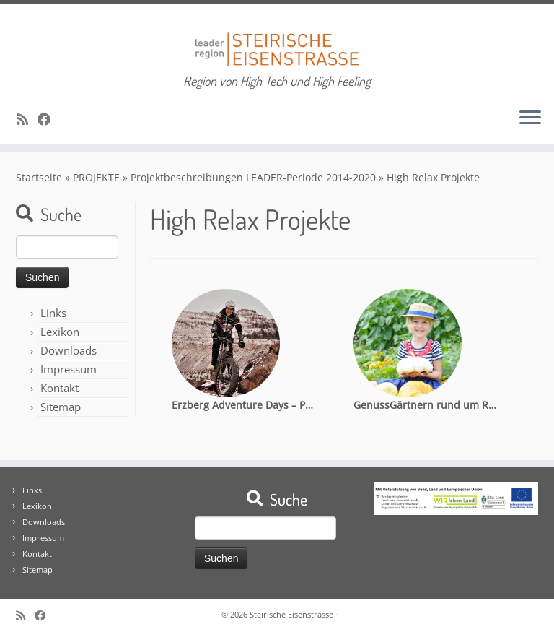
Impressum (68, 369)
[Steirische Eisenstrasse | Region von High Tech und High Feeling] (277, 38)
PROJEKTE (96, 177)
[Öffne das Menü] (530, 118)
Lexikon (59, 331)
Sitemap (60, 406)
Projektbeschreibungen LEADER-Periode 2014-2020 (253, 177)
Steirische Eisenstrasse (291, 614)
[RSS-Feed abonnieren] (27, 119)
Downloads (68, 350)
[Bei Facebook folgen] (49, 119)
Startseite (39, 177)
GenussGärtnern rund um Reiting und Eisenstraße (425, 405)
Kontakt (59, 388)
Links (53, 313)
